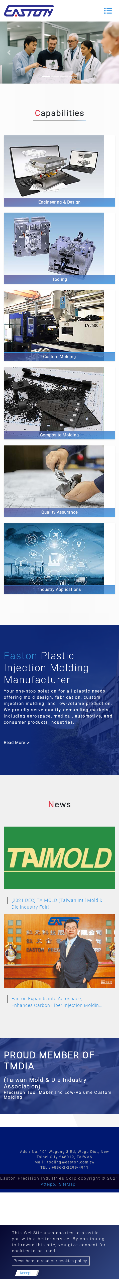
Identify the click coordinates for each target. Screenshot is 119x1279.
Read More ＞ (17, 742)
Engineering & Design (59, 202)
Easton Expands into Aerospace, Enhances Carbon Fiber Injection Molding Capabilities (57, 1002)
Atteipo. (48, 1184)
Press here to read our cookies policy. (51, 1260)
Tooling (59, 279)
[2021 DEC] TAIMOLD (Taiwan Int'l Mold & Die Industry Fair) (57, 904)
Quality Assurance (59, 512)
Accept (26, 1272)
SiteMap (67, 1184)
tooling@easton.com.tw (71, 1162)
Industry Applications (59, 589)
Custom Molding (59, 356)
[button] (9, 52)
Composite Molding (59, 435)
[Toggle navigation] (108, 11)
